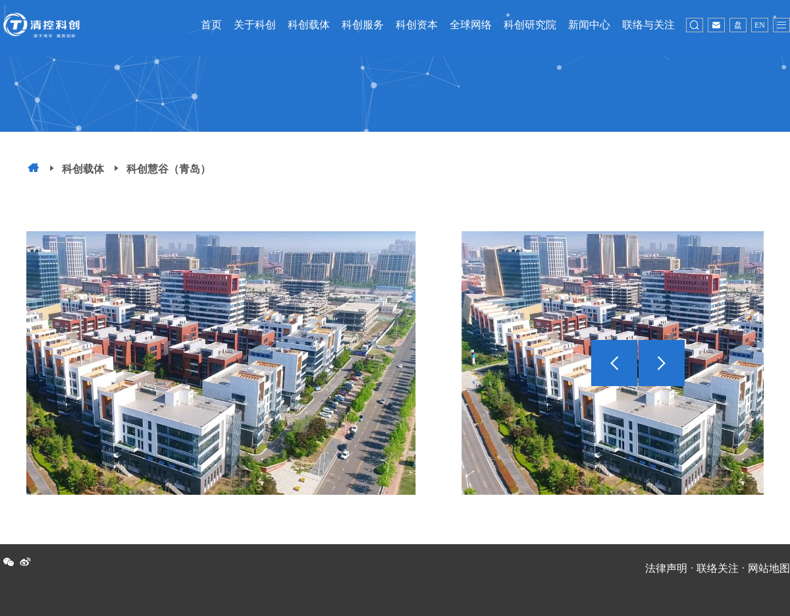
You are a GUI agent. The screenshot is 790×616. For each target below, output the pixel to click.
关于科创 (255, 24)
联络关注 (718, 568)
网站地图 (769, 568)
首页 (211, 24)
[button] (662, 373)
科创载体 (309, 24)
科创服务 (363, 24)
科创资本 (417, 24)
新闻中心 (589, 24)
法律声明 (666, 568)
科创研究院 (530, 24)
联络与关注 (648, 24)
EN (759, 25)
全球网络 (471, 24)
